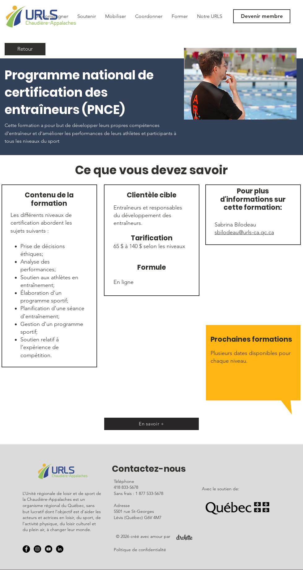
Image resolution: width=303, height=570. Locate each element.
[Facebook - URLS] (26, 549)
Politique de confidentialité (140, 549)
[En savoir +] (151, 424)
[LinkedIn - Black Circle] (59, 549)
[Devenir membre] (261, 16)
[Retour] (25, 49)
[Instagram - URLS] (37, 549)
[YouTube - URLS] (48, 549)
